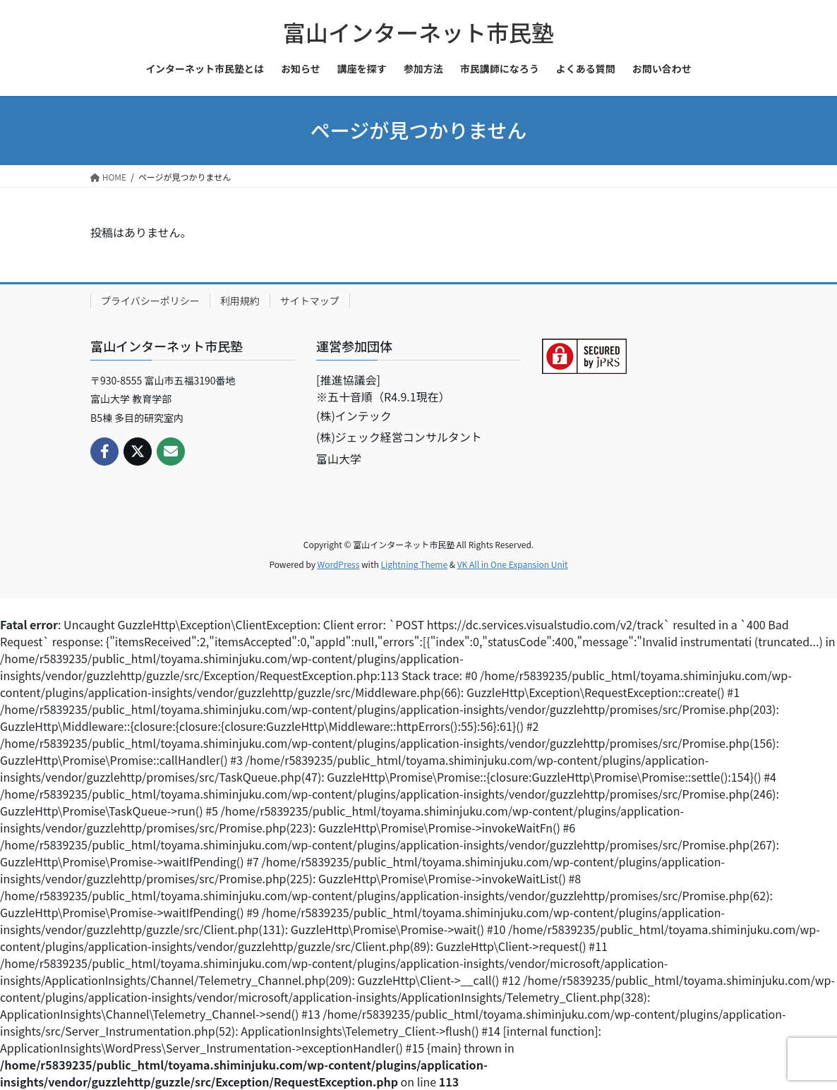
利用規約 (240, 300)
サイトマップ (309, 300)
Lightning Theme (413, 564)
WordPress (339, 564)
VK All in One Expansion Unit (512, 564)
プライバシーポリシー (150, 300)
